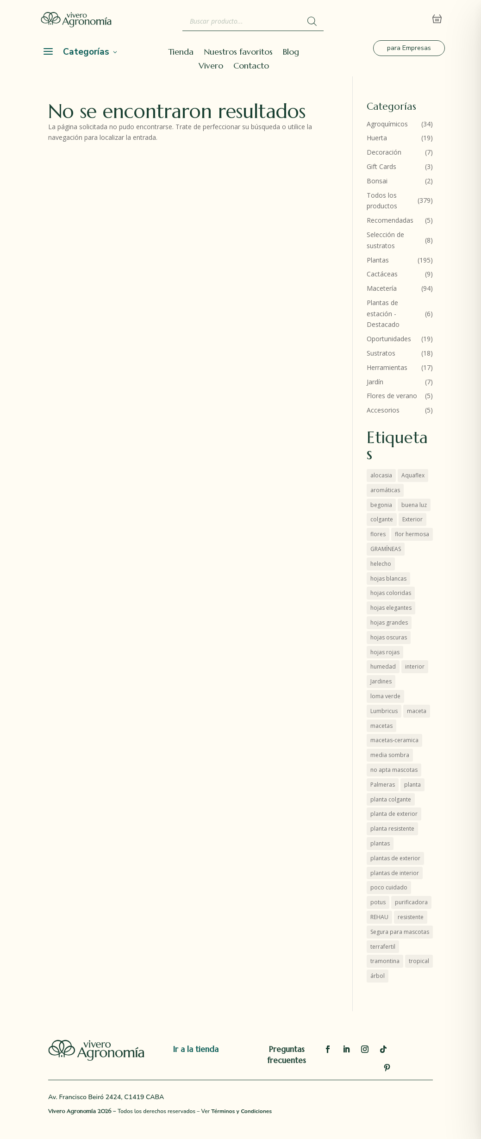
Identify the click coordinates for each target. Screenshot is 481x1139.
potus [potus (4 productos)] (378, 902)
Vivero (211, 67)
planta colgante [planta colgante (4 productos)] (390, 799)
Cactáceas (382, 273)
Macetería (382, 288)
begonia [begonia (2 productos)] (381, 505)
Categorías (86, 52)
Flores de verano (392, 395)
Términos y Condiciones (241, 1111)
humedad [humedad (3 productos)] (383, 666)
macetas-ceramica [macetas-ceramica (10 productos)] (394, 740)
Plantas (378, 260)
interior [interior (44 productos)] (415, 666)
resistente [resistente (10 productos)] (411, 917)
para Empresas (409, 48)
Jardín (375, 381)
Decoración (384, 152)
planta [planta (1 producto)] (412, 785)
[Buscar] (312, 21)
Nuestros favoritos (238, 53)
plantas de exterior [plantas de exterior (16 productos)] (395, 858)
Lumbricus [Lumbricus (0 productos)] (384, 711)
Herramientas (387, 367)
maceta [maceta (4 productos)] (416, 711)
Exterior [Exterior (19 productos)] (412, 519)
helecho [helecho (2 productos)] (380, 564)
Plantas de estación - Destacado (383, 313)
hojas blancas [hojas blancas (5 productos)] (388, 578)
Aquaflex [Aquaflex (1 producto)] (413, 475)
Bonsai (377, 180)
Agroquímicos (387, 123)
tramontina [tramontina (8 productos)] (385, 961)
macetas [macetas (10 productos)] (381, 726)
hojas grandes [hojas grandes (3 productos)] (389, 622)
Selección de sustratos (385, 240)
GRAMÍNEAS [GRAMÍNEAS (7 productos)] (385, 549)
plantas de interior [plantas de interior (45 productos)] (394, 873)
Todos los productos (382, 201)
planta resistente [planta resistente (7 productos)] (392, 828)
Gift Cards (381, 166)
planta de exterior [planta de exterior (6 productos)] (394, 814)
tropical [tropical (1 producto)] (419, 961)
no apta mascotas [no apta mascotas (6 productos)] (394, 770)
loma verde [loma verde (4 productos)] (385, 696)
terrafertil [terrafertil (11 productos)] (382, 947)
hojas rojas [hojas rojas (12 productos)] (385, 652)
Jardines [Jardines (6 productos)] (381, 681)
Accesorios (383, 410)
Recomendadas (390, 220)
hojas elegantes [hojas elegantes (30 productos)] (391, 608)
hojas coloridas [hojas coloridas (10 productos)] (390, 593)
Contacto (251, 67)
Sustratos (381, 353)
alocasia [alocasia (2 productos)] (381, 475)
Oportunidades (389, 338)
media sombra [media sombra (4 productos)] (389, 755)
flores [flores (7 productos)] (378, 534)
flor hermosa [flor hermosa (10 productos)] (412, 534)
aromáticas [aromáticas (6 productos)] (385, 490)
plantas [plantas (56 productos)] (380, 843)
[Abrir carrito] (437, 19)
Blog (291, 53)
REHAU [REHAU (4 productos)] (379, 917)
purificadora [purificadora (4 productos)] (411, 902)
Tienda (181, 53)
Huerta (377, 137)
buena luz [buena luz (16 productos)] (414, 505)
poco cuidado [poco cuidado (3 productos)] (388, 887)
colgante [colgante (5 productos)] (381, 519)
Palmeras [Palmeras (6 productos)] (382, 785)
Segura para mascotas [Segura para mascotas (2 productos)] (399, 932)
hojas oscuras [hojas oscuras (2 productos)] (388, 637)
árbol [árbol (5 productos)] (377, 976)
